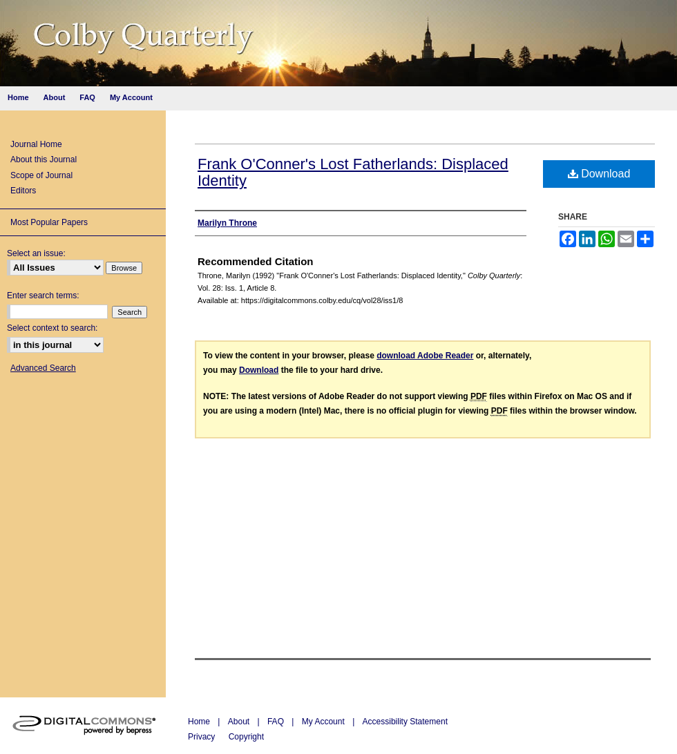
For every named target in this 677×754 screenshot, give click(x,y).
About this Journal (43, 159)
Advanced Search (43, 368)
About (240, 721)
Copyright (246, 737)
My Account (324, 721)
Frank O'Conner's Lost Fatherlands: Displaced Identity (353, 172)
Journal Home (36, 144)
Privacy (203, 737)
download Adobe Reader (424, 355)
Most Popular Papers (49, 222)
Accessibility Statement (405, 721)
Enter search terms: (43, 295)
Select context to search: (52, 328)
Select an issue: (36, 253)
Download (599, 174)
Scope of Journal (41, 175)
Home (200, 721)
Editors (23, 190)
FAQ (276, 721)
